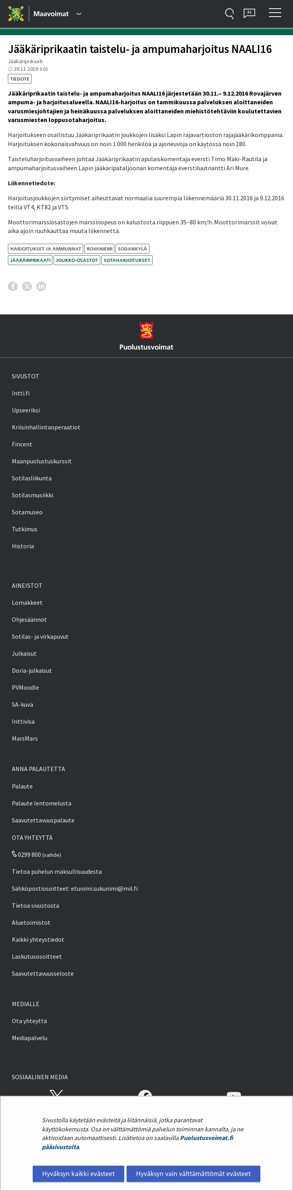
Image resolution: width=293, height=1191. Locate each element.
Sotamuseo (27, 512)
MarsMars (25, 738)
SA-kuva (22, 704)
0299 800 (26, 854)
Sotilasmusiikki (32, 495)
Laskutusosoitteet (37, 956)
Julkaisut (24, 653)
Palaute (22, 786)
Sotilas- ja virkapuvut (40, 636)
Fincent (22, 444)
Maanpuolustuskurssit (42, 461)
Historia (23, 546)
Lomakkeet (27, 602)
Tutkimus (24, 529)
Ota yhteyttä (29, 1021)
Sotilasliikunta (32, 478)
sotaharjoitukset (127, 260)
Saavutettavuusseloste (43, 973)
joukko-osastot (77, 260)
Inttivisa (23, 721)
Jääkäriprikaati (30, 260)
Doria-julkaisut (32, 670)
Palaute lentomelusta (41, 803)
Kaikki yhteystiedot (38, 939)
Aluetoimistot (31, 922)
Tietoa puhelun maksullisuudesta (57, 871)
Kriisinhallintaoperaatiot (46, 427)
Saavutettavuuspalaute (43, 820)
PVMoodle (25, 687)
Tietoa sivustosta (35, 905)
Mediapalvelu (29, 1038)
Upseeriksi (26, 410)
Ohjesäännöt (29, 619)
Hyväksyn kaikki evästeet (78, 1174)
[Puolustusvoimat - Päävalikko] (57, 14)
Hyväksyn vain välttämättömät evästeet (193, 1174)
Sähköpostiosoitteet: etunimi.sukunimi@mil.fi (75, 888)
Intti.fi (21, 393)
